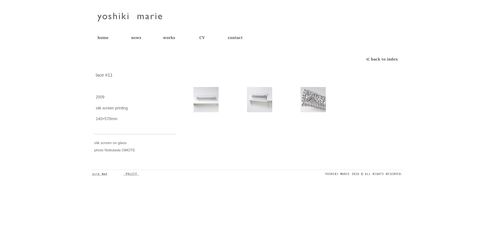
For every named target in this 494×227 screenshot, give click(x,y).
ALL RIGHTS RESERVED (363, 174)
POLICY (138, 174)
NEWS (140, 38)
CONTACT (239, 38)
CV (206, 38)
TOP (107, 38)
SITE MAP (107, 174)
